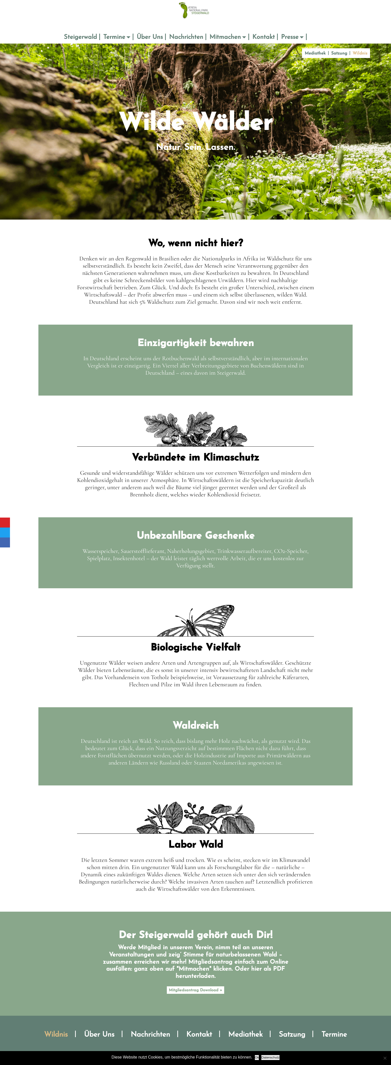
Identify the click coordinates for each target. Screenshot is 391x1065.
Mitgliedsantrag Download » (195, 990)
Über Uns (150, 37)
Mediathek (315, 53)
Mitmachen (225, 37)
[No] (384, 1058)
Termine (114, 37)
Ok (257, 1057)
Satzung (339, 53)
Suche (313, 37)
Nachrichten (186, 37)
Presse (289, 37)
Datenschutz (270, 1057)
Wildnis (360, 53)
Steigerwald (80, 37)
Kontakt (263, 37)
